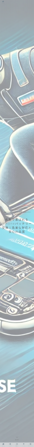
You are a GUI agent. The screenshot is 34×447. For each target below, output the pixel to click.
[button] (17, 444)
